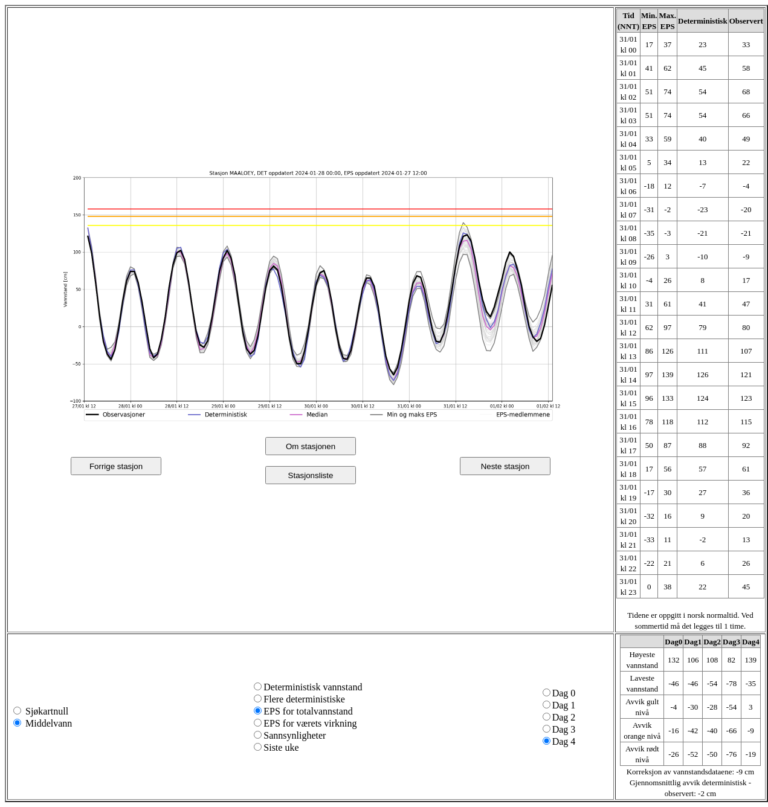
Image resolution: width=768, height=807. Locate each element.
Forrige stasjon (116, 466)
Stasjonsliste (311, 475)
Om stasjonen (310, 446)
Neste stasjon (505, 466)
